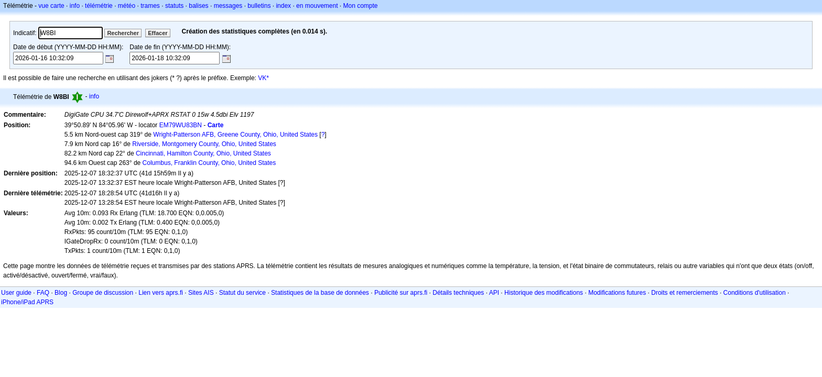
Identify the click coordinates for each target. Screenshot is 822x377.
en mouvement (317, 5)
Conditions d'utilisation (754, 292)
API (494, 292)
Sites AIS (201, 292)
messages (228, 5)
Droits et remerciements (684, 292)
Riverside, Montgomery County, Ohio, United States (204, 144)
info (75, 5)
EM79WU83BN (180, 125)
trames (150, 5)
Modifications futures (617, 292)
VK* (263, 78)
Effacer (157, 33)
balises (198, 5)
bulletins (259, 5)
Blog (61, 292)
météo (126, 5)
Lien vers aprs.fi (160, 292)
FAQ (43, 292)
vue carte (51, 5)
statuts (174, 5)
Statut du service (242, 292)
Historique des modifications (543, 292)
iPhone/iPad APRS (27, 302)
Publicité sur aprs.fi (400, 292)
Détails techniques (458, 292)
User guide (16, 292)
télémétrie (99, 5)
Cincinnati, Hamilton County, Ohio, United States (203, 153)
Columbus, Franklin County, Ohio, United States (209, 163)
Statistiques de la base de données (320, 292)
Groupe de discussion (102, 292)
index (283, 5)
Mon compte (360, 5)
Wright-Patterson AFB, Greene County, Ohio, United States (235, 134)
